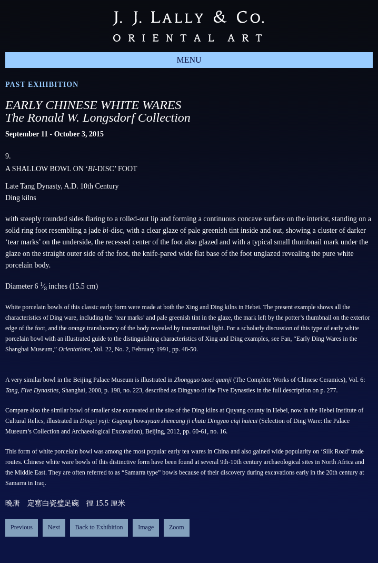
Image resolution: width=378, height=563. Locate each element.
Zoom (176, 527)
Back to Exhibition (99, 527)
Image (146, 527)
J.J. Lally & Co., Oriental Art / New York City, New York (188, 26)
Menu (188, 59)
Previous (22, 527)
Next (54, 527)
